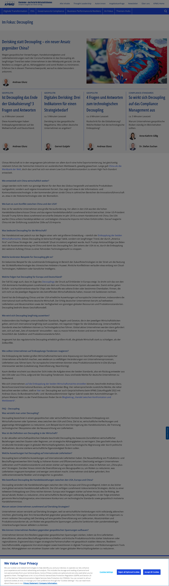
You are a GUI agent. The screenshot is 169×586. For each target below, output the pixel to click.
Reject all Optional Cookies (129, 576)
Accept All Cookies (152, 576)
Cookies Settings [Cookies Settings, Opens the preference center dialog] (106, 576)
